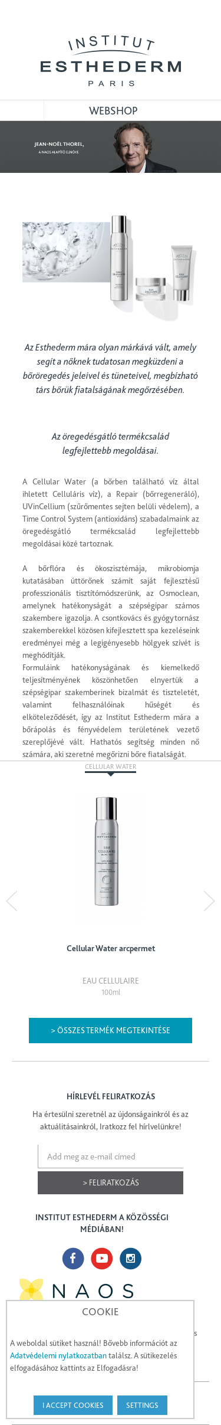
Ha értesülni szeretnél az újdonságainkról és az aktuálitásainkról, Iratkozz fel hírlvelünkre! (110, 1120)
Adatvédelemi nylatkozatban (58, 1355)
